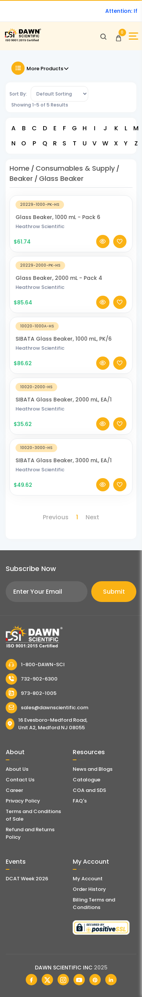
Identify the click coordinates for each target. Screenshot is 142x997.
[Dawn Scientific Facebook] (31, 979)
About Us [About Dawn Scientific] (17, 769)
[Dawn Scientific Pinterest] (95, 979)
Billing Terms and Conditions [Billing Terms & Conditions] (94, 903)
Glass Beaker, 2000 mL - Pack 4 (59, 285)
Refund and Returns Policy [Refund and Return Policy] (30, 833)
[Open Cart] (118, 36)
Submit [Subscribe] (114, 591)
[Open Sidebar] (133, 36)
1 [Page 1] (77, 517)
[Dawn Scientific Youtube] (79, 979)
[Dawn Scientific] (23, 40)
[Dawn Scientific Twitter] (47, 979)
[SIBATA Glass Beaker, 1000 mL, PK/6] (71, 333)
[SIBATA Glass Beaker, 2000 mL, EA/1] (71, 394)
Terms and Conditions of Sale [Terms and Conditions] (33, 815)
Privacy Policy (23, 800)
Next (92, 517)
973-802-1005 (31, 693)
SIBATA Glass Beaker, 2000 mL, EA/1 (64, 407)
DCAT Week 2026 (27, 878)
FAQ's (80, 800)
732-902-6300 (32, 679)
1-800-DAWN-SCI (35, 664)
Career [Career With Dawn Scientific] (14, 790)
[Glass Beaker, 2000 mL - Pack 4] (71, 272)
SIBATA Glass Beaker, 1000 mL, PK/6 (64, 346)
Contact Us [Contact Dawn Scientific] (20, 779)
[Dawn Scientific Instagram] (63, 979)
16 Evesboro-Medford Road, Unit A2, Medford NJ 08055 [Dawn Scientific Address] (46, 723)
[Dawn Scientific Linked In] (111, 979)
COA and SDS (89, 790)
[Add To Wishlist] (119, 249)
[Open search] (103, 36)
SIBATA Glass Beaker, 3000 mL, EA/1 (64, 468)
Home (19, 168)
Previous (56, 517)
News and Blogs (92, 769)
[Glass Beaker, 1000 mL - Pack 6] (71, 211)
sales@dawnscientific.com (47, 707)
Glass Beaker (61, 178)
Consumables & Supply (75, 168)
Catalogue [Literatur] (86, 779)
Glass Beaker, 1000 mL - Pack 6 (58, 224)
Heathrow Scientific (40, 234)
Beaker (21, 178)
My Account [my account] (88, 878)
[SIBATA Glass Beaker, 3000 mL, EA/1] (71, 455)
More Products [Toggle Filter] (40, 68)
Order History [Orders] (89, 889)
